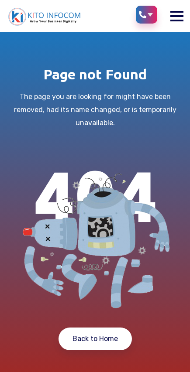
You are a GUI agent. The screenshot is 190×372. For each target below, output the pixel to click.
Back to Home (95, 338)
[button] (176, 16)
